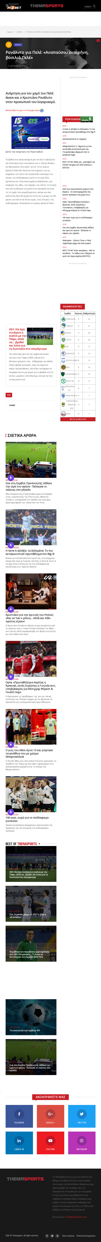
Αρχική (10, 32)
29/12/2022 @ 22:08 (16, 66)
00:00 (64, 126)
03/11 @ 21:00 (15, 869)
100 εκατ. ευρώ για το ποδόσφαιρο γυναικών (27, 819)
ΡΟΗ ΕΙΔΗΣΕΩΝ (75, 119)
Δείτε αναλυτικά (78, 419)
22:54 (64, 214)
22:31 (64, 237)
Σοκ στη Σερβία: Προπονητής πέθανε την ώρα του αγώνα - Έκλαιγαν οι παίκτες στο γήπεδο (29, 486)
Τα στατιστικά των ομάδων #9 (25, 1030)
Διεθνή (19, 32)
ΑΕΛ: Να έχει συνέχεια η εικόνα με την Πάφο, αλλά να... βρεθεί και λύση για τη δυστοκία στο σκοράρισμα (29, 875)
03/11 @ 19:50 (15, 948)
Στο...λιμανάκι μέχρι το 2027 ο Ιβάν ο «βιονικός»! (28, 916)
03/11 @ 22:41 (15, 1062)
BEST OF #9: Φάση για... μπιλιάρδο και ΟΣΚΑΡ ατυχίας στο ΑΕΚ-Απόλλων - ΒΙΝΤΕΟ (78, 165)
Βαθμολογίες (72, 306)
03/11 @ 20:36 (15, 1027)
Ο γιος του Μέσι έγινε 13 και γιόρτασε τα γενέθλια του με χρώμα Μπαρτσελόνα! (29, 753)
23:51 (64, 143)
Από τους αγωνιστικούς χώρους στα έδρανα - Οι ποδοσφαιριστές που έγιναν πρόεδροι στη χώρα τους (77, 192)
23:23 (64, 158)
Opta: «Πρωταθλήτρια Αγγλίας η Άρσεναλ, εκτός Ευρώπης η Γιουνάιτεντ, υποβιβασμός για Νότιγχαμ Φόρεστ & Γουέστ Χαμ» (31, 687)
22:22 (64, 247)
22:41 (64, 224)
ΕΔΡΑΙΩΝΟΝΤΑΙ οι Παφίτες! (74, 139)
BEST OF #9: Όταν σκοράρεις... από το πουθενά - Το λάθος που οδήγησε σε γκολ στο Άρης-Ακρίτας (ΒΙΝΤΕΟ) (78, 253)
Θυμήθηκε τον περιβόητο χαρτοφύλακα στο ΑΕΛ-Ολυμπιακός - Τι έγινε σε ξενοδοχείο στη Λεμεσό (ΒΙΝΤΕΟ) (29, 954)
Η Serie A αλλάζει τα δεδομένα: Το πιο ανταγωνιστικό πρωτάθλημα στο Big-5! (30, 552)
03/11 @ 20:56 (15, 911)
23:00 (64, 198)
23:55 (64, 136)
